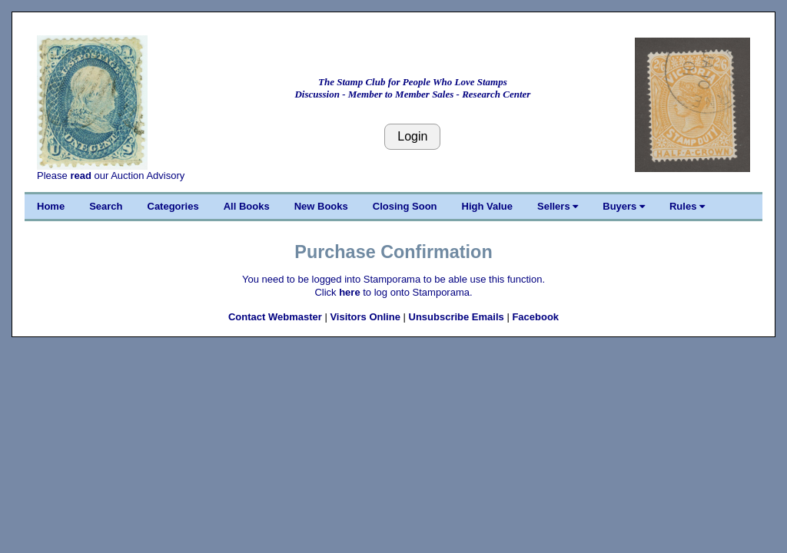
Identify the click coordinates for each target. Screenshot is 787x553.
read (80, 175)
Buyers (624, 206)
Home (51, 206)
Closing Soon (405, 206)
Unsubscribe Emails (456, 317)
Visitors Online (365, 317)
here (349, 292)
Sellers (557, 206)
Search (105, 206)
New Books (321, 206)
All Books (247, 206)
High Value (487, 206)
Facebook (535, 317)
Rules (687, 206)
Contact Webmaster (275, 317)
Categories (173, 206)
